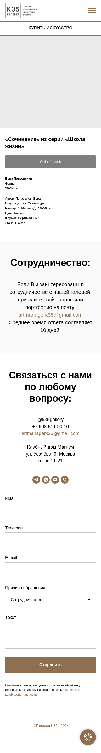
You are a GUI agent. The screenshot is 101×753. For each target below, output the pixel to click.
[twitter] (50, 740)
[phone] (65, 480)
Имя (9, 498)
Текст (10, 617)
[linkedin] (61, 740)
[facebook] (40, 740)
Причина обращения (25, 587)
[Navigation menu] (92, 10)
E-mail (11, 557)
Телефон (14, 528)
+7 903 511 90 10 (50, 426)
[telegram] (36, 480)
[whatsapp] (46, 480)
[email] (55, 480)
